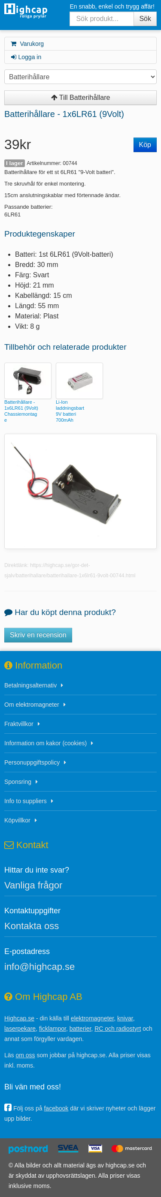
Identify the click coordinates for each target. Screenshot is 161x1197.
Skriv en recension (38, 635)
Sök (145, 18)
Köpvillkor (17, 820)
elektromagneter (92, 1018)
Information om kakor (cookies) (45, 743)
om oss (25, 1055)
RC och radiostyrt (117, 1028)
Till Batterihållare (80, 97)
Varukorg (27, 43)
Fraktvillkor (18, 723)
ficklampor (52, 1028)
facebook (56, 1108)
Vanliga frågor (33, 885)
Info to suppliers (25, 801)
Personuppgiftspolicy (32, 762)
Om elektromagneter (31, 704)
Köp (145, 144)
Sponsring (17, 781)
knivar (125, 1018)
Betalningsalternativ (30, 685)
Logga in (25, 57)
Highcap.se (19, 1018)
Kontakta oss (31, 926)
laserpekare (20, 1028)
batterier (80, 1028)
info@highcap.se (39, 966)
